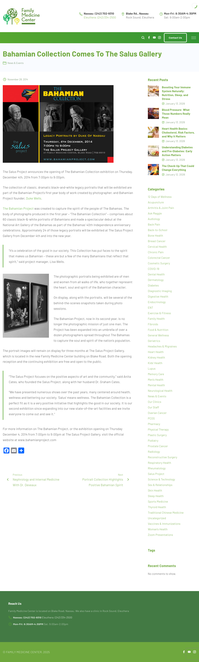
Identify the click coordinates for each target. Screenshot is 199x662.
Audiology (154, 219)
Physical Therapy (158, 429)
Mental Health (156, 385)
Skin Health (155, 490)
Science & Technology (161, 479)
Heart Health (156, 352)
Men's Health (155, 379)
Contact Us (175, 37)
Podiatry (153, 440)
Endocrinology (157, 302)
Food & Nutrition (158, 329)
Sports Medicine (158, 501)
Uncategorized (157, 518)
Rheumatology (157, 468)
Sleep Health (156, 496)
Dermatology (156, 279)
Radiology (154, 451)
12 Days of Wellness (160, 196)
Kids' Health (155, 363)
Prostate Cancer (158, 446)
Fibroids (153, 324)
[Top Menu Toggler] (194, 38)
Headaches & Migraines (162, 346)
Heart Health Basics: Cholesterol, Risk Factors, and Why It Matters (178, 132)
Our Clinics (154, 401)
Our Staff (153, 407)
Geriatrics (154, 340)
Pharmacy (154, 424)
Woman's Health (158, 529)
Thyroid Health (157, 507)
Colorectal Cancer (159, 257)
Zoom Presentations (160, 534)
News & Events (16, 63)
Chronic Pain (156, 252)
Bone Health (155, 235)
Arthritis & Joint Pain (161, 207)
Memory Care (156, 374)
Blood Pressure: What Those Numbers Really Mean (176, 113)
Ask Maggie (155, 213)
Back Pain (154, 224)
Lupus (152, 368)
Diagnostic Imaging (160, 291)
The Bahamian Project (18, 208)
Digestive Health (158, 296)
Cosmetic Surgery (159, 263)
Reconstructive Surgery (162, 457)
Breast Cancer (157, 241)
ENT (150, 307)
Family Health (156, 318)
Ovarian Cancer (157, 412)
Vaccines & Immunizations (164, 523)
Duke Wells (33, 198)
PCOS (151, 418)
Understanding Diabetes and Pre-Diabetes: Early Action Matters (177, 151)
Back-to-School (157, 230)
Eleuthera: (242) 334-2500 (100, 17)
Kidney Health (156, 357)
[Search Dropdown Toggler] (143, 37)
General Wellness (158, 335)
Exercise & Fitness (159, 313)
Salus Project (156, 473)
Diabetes (153, 285)
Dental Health (156, 274)
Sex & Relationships (160, 485)
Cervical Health (157, 246)
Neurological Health (160, 390)
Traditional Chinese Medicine (166, 512)
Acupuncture (156, 202)
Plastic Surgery (157, 435)
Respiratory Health (159, 462)
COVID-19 (153, 268)
